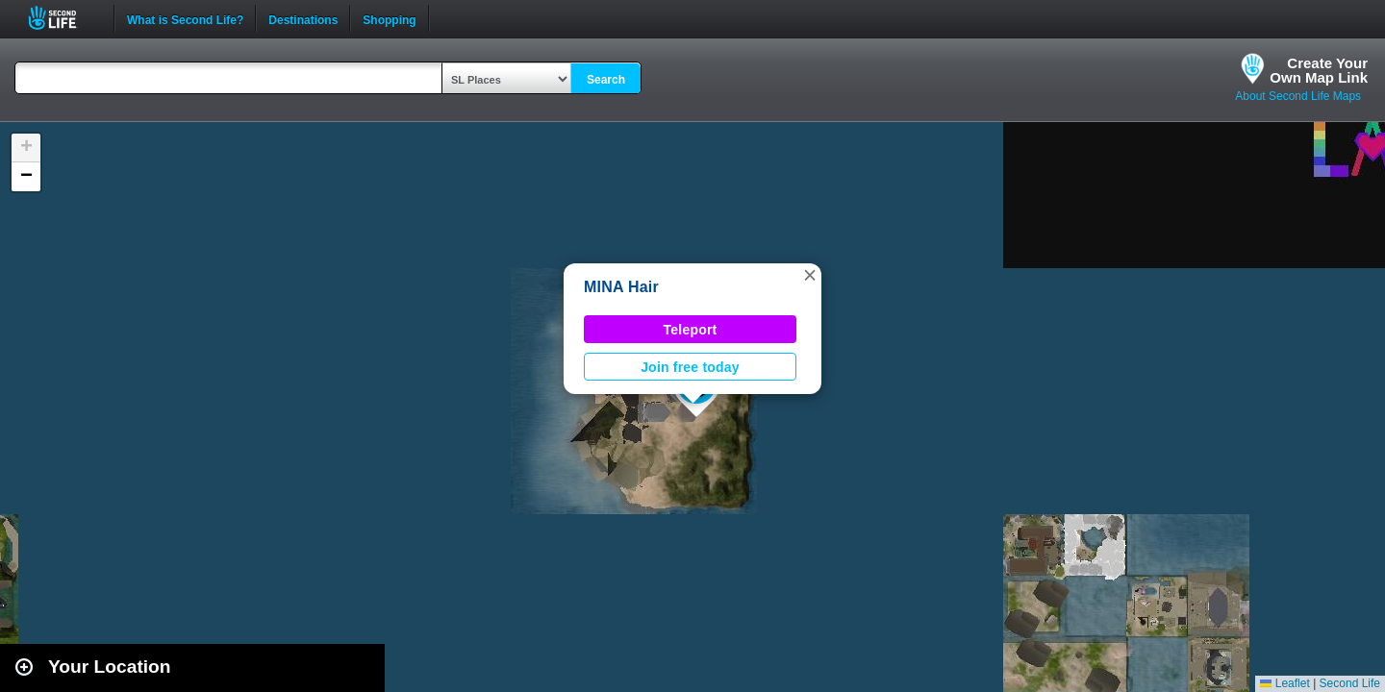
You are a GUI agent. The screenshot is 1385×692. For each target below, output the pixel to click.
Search (606, 79)
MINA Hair (621, 287)
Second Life (63, 18)
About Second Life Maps (1298, 96)
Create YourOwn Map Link (1319, 70)
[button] (809, 274)
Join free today (690, 367)
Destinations (303, 18)
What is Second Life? (185, 18)
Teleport (691, 329)
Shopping (389, 18)
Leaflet (1284, 683)
